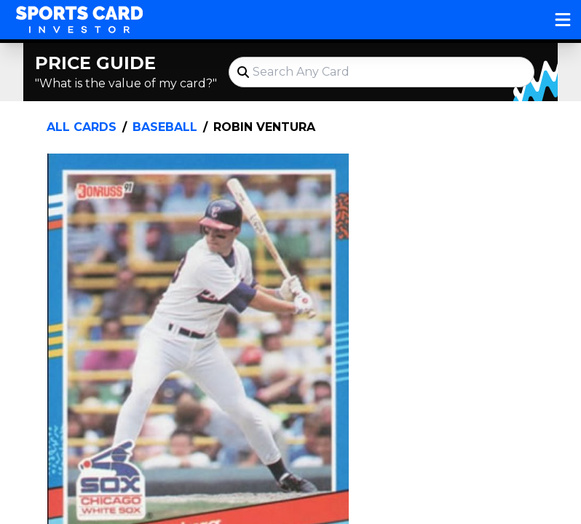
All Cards (81, 127)
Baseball (165, 127)
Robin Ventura (264, 127)
